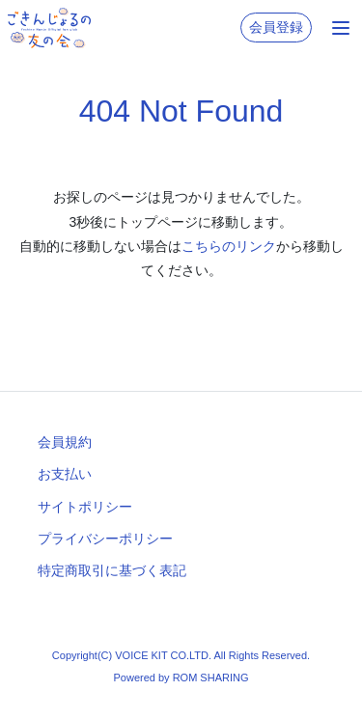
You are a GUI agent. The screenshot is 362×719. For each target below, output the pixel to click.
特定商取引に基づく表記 (112, 570)
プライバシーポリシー (105, 538)
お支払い (65, 474)
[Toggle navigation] (341, 27)
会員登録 (276, 27)
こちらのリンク (228, 246)
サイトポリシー (85, 506)
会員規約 (65, 442)
